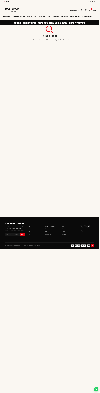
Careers (64, 228)
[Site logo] (13, 10)
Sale (29, 234)
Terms (64, 231)
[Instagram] (81, 226)
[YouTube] (88, 226)
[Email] (12, 234)
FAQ (46, 231)
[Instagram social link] (89, 2)
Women (30, 228)
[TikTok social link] (95, 2)
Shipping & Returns (50, 226)
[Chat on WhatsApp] (96, 389)
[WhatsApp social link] (91, 2)
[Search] (81, 10)
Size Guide (48, 228)
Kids (29, 231)
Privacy (64, 234)
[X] (81, 230)
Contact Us (48, 234)
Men (29, 226)
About (63, 226)
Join (22, 234)
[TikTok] (85, 226)
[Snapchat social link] (93, 2)
